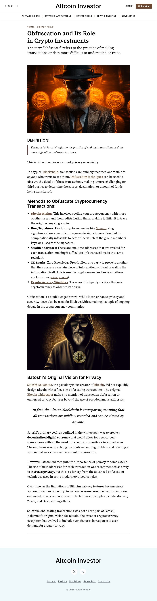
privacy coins (59, 277)
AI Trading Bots (31, 16)
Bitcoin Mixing (41, 213)
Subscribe (144, 6)
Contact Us (104, 581)
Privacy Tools (45, 27)
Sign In (130, 6)
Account (51, 581)
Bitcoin (99, 385)
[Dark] (9, 6)
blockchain (50, 172)
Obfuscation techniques (87, 177)
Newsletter (128, 16)
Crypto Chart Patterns (58, 16)
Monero (101, 228)
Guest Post (89, 581)
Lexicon (62, 581)
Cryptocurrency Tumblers (49, 282)
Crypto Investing (107, 16)
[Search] (17, 6)
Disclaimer (75, 581)
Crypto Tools (84, 16)
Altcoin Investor (78, 6)
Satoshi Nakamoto (39, 385)
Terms (30, 27)
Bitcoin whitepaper (40, 394)
